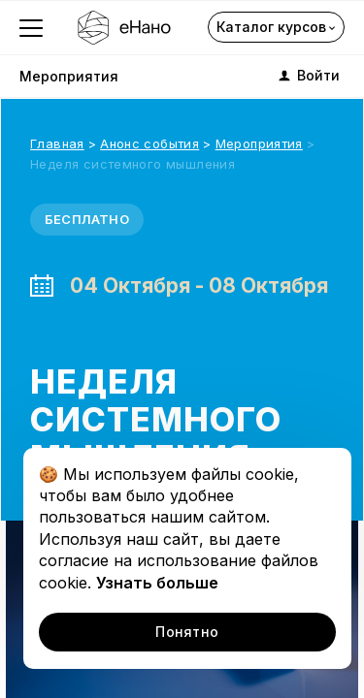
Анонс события (149, 143)
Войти (308, 75)
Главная (57, 143)
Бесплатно (87, 219)
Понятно (186, 631)
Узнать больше (157, 582)
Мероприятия (68, 76)
